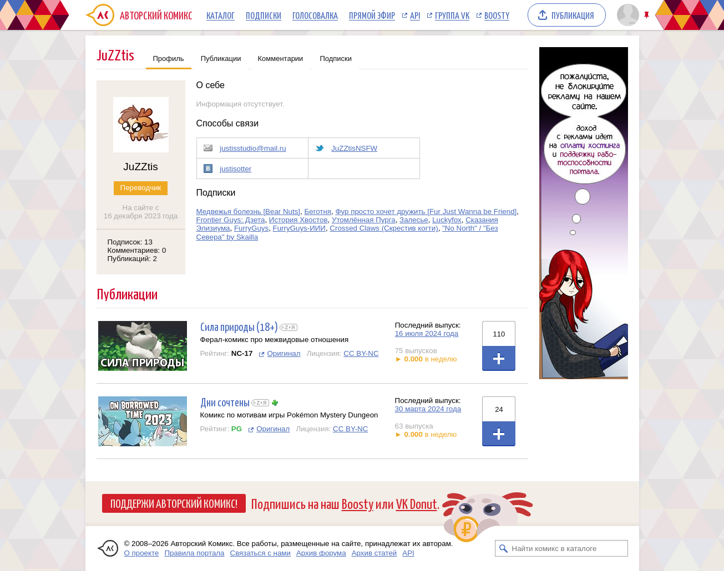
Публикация (572, 15)
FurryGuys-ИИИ (299, 228)
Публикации (221, 58)
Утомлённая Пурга (364, 220)
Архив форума (321, 553)
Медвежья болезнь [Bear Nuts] (248, 211)
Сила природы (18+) (239, 326)
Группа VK (452, 15)
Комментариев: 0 (137, 250)
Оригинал (283, 353)
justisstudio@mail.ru (253, 148)
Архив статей (374, 553)
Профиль (168, 58)
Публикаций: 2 (133, 258)
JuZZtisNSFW (354, 148)
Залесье (413, 220)
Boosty (496, 15)
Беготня (317, 211)
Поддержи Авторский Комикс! (173, 503)
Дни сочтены (225, 402)
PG (236, 429)
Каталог (220, 15)
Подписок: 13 (130, 242)
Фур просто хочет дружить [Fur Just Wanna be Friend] (426, 211)
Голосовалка (315, 15)
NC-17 (242, 353)
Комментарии (280, 58)
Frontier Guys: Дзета (230, 220)
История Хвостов (298, 220)
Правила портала (194, 553)
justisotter (235, 169)
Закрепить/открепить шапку (647, 15)
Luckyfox (447, 220)
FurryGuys (251, 228)
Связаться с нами (260, 553)
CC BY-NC (360, 353)
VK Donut (416, 503)
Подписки (263, 15)
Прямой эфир (372, 15)
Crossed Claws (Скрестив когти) (384, 228)
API (415, 15)
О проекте (141, 553)
